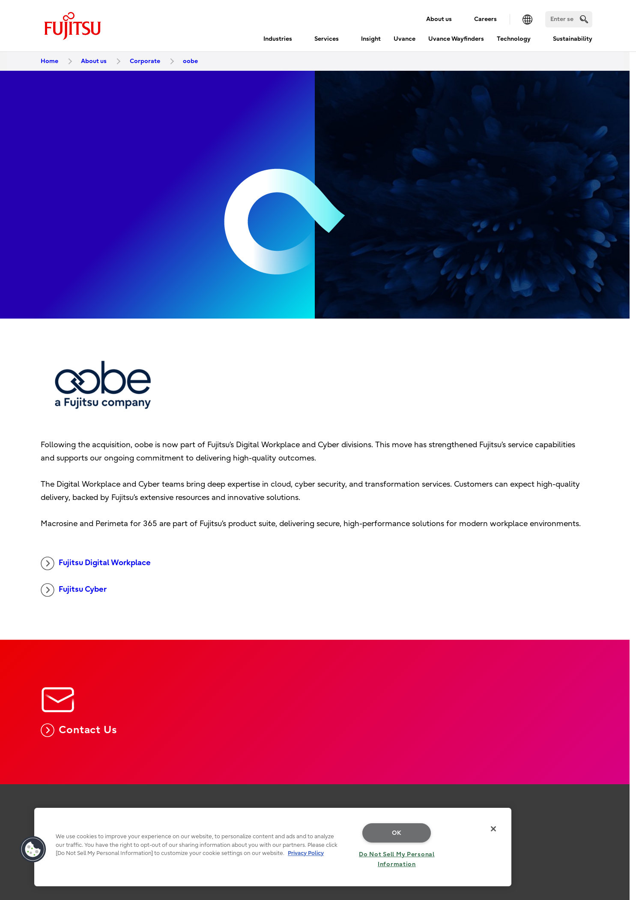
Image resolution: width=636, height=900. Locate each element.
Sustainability (572, 38)
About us (439, 19)
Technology (514, 38)
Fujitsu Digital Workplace (96, 563)
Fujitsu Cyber (74, 590)
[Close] (493, 828)
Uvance (404, 38)
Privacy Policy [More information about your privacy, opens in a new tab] (306, 853)
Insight (371, 38)
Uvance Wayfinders (456, 38)
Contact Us (79, 730)
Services (326, 38)
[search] (584, 19)
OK (397, 833)
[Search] (568, 19)
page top (616, 802)
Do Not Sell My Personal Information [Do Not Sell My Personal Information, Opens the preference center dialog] (397, 859)
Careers (485, 19)
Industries (277, 38)
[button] (33, 849)
